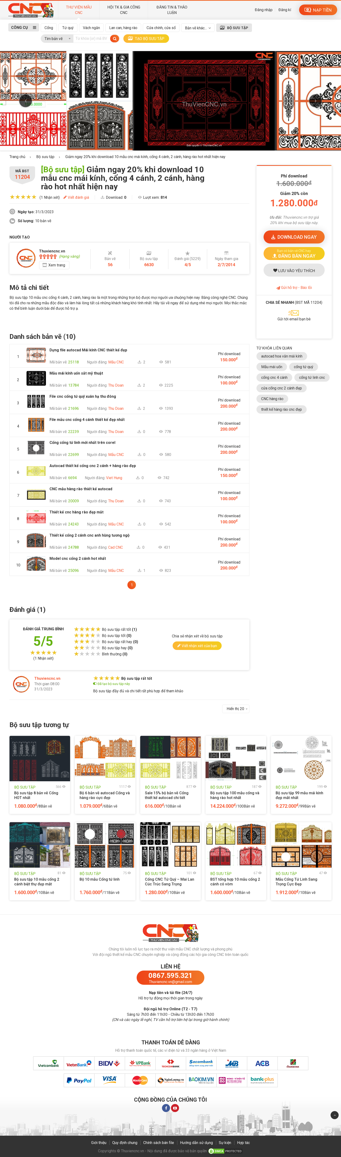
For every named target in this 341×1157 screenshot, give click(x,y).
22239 (73, 431)
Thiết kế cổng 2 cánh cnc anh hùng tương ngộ (89, 535)
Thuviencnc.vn (47, 678)
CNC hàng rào (272, 399)
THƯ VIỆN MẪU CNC (79, 10)
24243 (73, 524)
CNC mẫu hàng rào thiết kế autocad (80, 489)
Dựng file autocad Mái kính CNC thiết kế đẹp (88, 350)
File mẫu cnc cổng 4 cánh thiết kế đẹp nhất (87, 419)
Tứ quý (68, 28)
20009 (73, 501)
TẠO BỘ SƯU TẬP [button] (146, 38)
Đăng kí (284, 10)
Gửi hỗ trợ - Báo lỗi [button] (294, 287)
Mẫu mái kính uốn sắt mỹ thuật (76, 373)
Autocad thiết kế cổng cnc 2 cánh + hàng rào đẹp (92, 466)
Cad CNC (115, 547)
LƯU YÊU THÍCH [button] (294, 270)
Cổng (49, 28)
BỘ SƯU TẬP (237, 28)
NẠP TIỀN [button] (318, 10)
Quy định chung (124, 1142)
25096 (73, 570)
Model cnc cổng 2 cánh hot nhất (77, 558)
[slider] (23, 196)
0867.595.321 (170, 975)
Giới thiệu (98, 1142)
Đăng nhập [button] (264, 10)
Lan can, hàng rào (123, 28)
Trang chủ (17, 157)
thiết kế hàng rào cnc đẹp (281, 409)
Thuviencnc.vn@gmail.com (170, 982)
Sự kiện (225, 1142)
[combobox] (57, 37)
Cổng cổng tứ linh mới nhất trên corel (82, 442)
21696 (73, 408)
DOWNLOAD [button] (294, 237)
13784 (73, 385)
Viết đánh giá (76, 197)
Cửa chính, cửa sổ (161, 28)
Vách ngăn (91, 28)
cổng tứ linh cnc (312, 377)
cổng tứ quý (303, 367)
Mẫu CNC (116, 362)
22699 (73, 454)
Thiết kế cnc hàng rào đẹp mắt (76, 512)
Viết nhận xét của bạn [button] (197, 645)
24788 (73, 547)
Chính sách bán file (158, 1142)
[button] (294, 253)
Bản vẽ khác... (196, 28)
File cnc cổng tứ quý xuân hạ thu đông (82, 396)
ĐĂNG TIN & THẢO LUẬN (172, 10)
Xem (56, 265)
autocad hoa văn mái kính (281, 356)
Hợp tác (243, 1142)
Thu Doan (116, 385)
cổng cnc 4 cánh (274, 377)
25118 (73, 362)
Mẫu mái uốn (271, 367)
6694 (72, 478)
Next (315, 100)
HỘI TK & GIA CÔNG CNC (123, 10)
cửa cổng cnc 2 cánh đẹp (281, 388)
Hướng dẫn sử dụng (196, 1142)
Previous (25, 100)
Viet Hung (114, 478)
